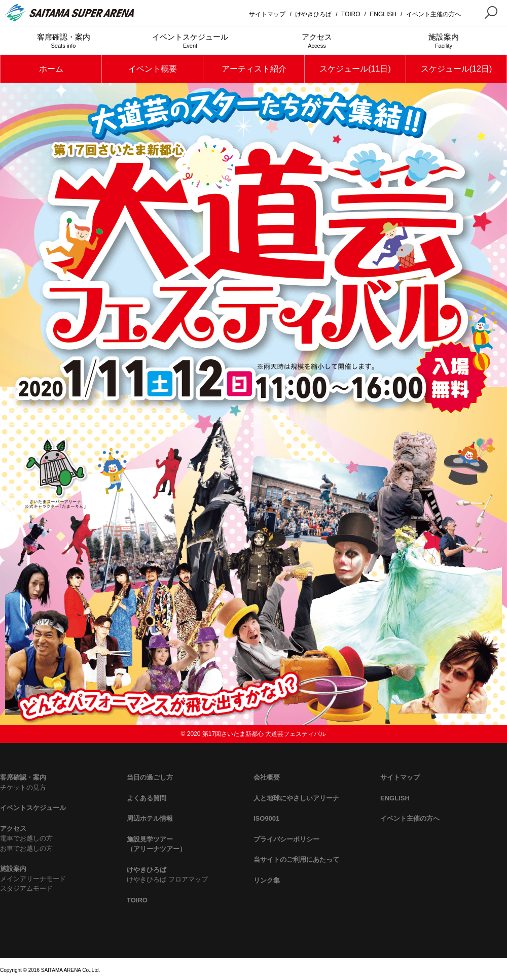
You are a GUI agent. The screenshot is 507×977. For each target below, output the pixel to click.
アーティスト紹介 (254, 68)
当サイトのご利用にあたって (296, 859)
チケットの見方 (23, 787)
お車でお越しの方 (26, 848)
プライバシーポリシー (286, 839)
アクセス (317, 41)
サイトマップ (267, 14)
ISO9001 (266, 818)
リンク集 (267, 880)
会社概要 (267, 777)
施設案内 (443, 41)
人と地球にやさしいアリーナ (296, 798)
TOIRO (350, 14)
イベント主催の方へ (433, 14)
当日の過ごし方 (150, 777)
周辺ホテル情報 (150, 818)
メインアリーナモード (33, 879)
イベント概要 (152, 68)
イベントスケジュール (190, 41)
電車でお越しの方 (26, 838)
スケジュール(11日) (354, 68)
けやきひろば (313, 14)
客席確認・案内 (63, 41)
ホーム (51, 68)
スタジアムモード (26, 888)
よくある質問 (146, 798)
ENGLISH (383, 14)
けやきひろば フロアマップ (167, 879)
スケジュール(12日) (456, 68)
